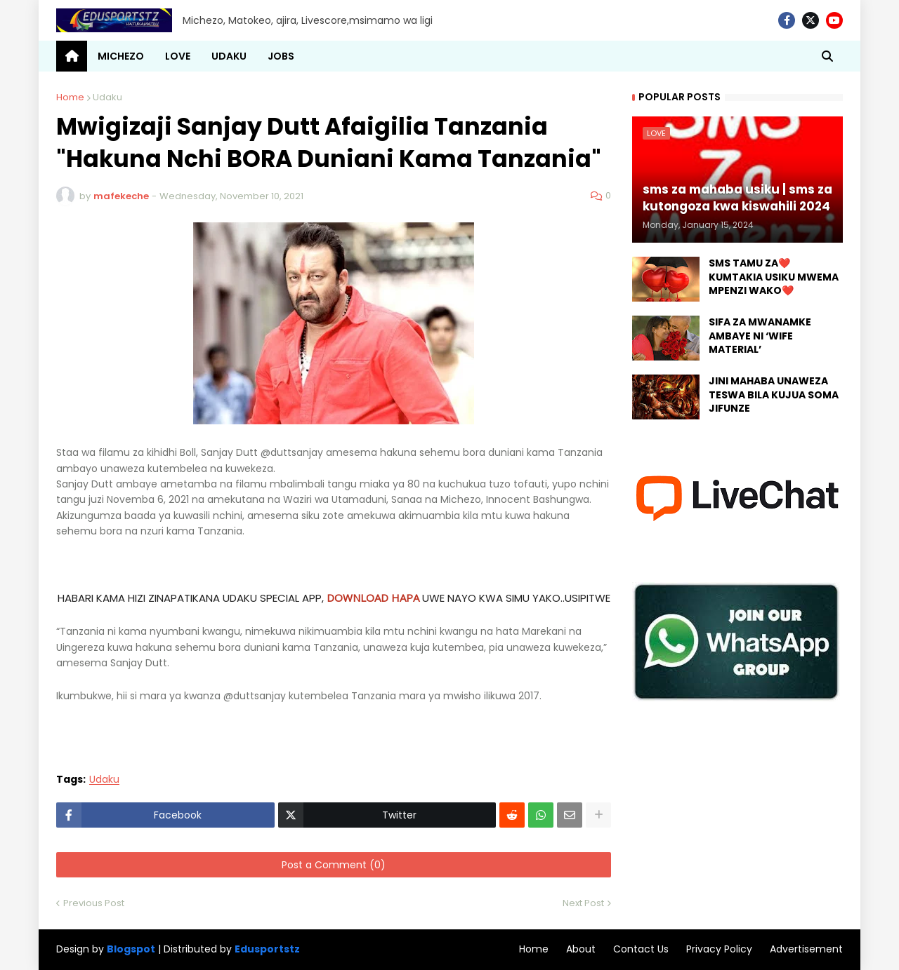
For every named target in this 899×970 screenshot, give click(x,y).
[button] (827, 56)
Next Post (583, 903)
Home (70, 97)
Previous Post (93, 903)
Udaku (107, 97)
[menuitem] (71, 56)
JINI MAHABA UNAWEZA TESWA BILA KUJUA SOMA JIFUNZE (774, 395)
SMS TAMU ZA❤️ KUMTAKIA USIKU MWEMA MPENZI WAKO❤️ (774, 277)
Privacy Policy (719, 949)
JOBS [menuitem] (281, 56)
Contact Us (641, 949)
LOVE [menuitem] (177, 56)
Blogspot (131, 949)
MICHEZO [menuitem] (121, 56)
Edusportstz (267, 949)
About (581, 949)
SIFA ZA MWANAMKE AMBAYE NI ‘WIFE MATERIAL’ (760, 336)
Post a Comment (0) (334, 865)
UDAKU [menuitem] (229, 56)
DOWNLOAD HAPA (373, 598)
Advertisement (806, 949)
